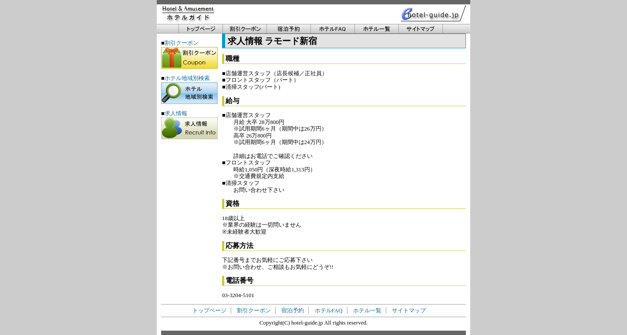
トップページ (209, 310)
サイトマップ (409, 310)
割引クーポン (254, 310)
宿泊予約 (292, 310)
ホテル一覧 (367, 310)
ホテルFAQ (329, 310)
